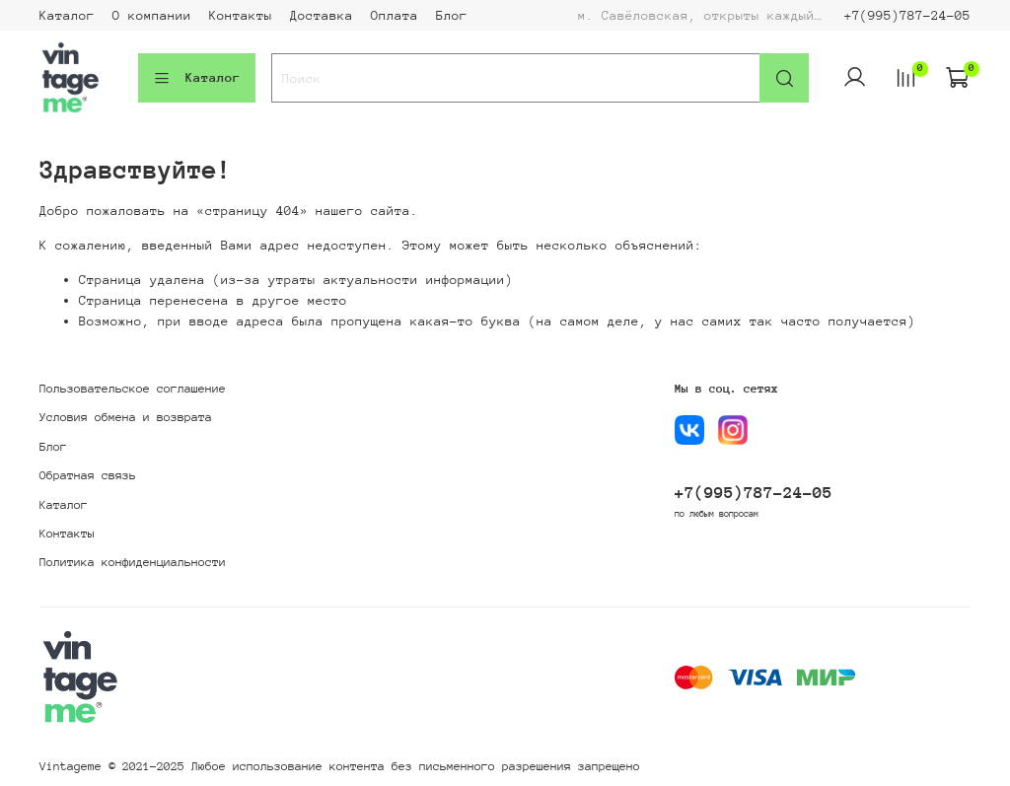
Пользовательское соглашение (132, 388)
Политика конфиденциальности (132, 562)
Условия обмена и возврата (125, 417)
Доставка (321, 15)
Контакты (240, 15)
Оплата (394, 15)
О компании (151, 15)
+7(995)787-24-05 (907, 15)
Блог (452, 15)
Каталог (67, 15)
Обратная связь (87, 475)
